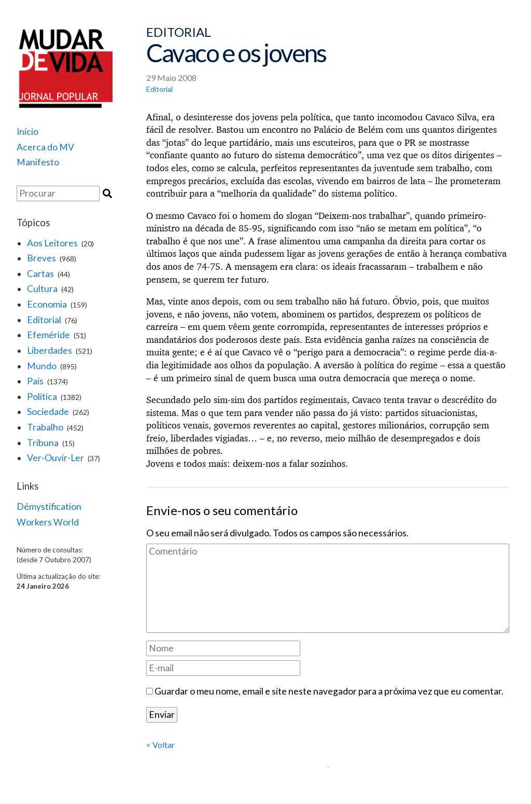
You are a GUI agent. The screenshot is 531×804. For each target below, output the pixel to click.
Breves (41, 258)
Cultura (42, 288)
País (35, 381)
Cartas (40, 273)
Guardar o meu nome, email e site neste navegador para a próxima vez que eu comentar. (329, 691)
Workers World (48, 522)
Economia (47, 304)
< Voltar (160, 745)
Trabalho (45, 427)
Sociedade (48, 411)
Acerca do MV (45, 147)
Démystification (49, 506)
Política (42, 396)
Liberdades (49, 350)
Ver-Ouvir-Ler (55, 457)
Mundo (42, 366)
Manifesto (38, 162)
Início (27, 131)
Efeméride (48, 334)
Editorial (44, 319)
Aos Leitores (52, 243)
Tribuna (43, 442)
